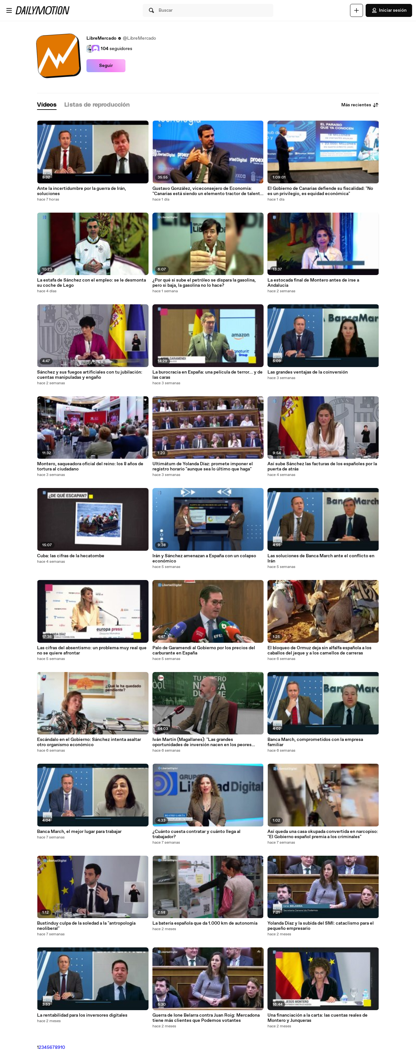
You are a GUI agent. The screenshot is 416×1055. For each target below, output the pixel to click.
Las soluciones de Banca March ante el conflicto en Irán (320, 558)
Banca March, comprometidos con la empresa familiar (315, 742)
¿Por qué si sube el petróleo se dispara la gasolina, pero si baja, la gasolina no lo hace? (204, 283)
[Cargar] (356, 10)
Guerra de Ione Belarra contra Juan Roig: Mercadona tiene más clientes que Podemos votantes (206, 1018)
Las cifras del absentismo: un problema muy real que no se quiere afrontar (92, 650)
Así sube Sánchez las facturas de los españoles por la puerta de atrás (322, 466)
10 (62, 1047)
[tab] (47, 105)
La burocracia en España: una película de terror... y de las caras (207, 375)
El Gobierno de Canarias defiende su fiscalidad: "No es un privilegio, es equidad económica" (320, 191)
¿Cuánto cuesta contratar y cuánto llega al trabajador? (196, 834)
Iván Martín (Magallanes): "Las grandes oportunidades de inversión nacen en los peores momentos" (202, 742)
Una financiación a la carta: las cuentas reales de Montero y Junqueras (317, 1018)
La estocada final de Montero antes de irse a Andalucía (313, 283)
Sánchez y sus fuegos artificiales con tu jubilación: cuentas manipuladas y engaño (89, 375)
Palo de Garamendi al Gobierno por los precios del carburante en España (203, 650)
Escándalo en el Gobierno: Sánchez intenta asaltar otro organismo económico (89, 742)
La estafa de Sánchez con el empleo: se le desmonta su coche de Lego (91, 283)
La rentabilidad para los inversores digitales (82, 1015)
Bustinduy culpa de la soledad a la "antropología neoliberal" (86, 926)
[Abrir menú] (9, 10)
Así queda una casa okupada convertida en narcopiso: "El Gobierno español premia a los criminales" (322, 834)
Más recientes (360, 105)
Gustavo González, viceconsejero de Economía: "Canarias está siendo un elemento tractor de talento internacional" (207, 191)
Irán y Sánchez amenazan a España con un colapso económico (204, 558)
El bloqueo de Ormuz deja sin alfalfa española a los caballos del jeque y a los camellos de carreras (319, 650)
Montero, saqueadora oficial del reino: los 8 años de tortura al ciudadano (90, 466)
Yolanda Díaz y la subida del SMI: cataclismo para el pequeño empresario (320, 926)
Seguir (106, 66)
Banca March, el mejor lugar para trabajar (79, 831)
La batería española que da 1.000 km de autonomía (204, 923)
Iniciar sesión (389, 10)
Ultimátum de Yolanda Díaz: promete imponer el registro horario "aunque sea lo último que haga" (202, 466)
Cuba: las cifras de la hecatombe (70, 556)
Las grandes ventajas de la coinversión (307, 372)
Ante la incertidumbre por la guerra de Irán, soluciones (81, 191)
